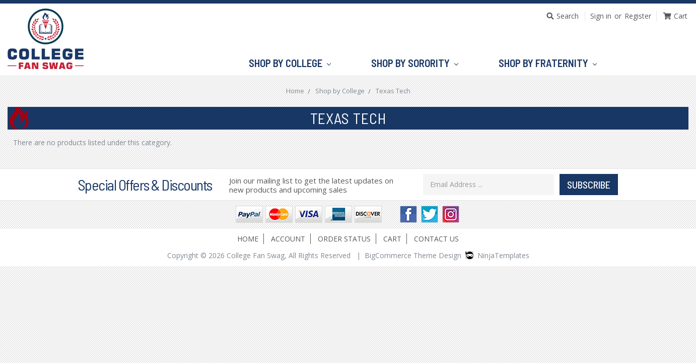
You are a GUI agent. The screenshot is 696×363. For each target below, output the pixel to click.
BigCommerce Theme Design (413, 255)
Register (637, 16)
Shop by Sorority (414, 63)
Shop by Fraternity (548, 63)
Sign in (600, 16)
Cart (392, 239)
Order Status (344, 239)
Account (288, 239)
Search (567, 16)
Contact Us (436, 239)
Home (247, 239)
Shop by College (290, 63)
